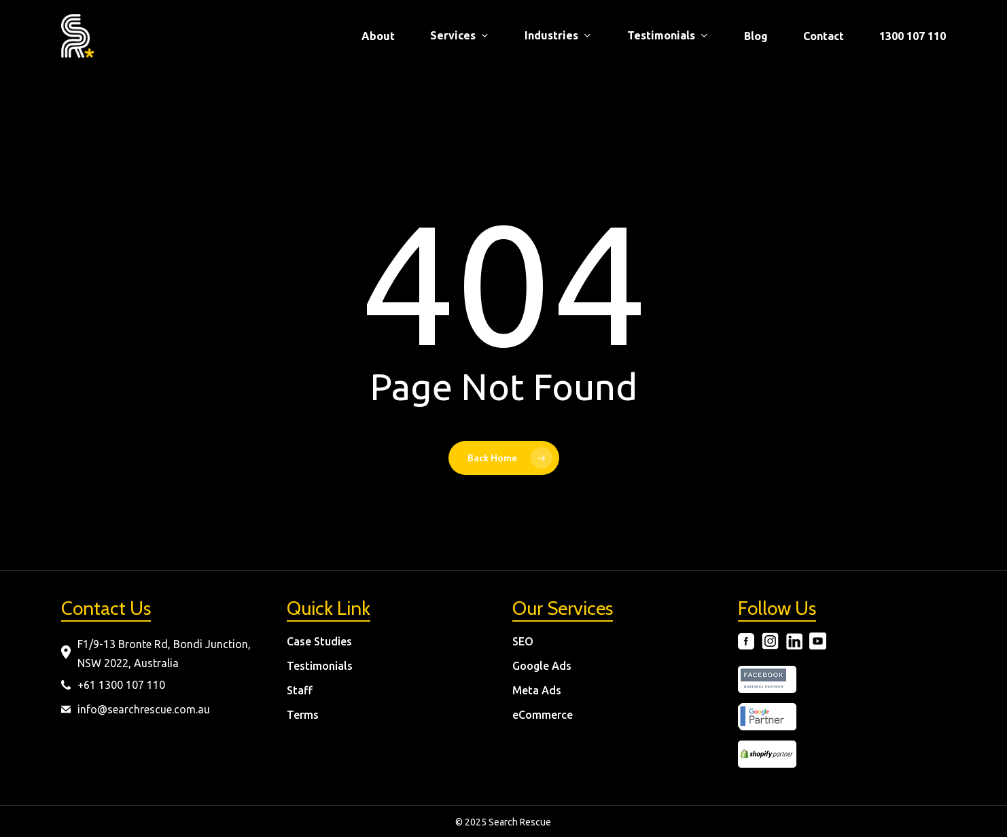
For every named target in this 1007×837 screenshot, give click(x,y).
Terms (303, 715)
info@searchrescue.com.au (143, 709)
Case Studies (319, 641)
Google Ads (541, 666)
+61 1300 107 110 (121, 685)
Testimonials (320, 666)
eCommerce (542, 715)
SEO (522, 641)
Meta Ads (536, 690)
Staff (300, 690)
